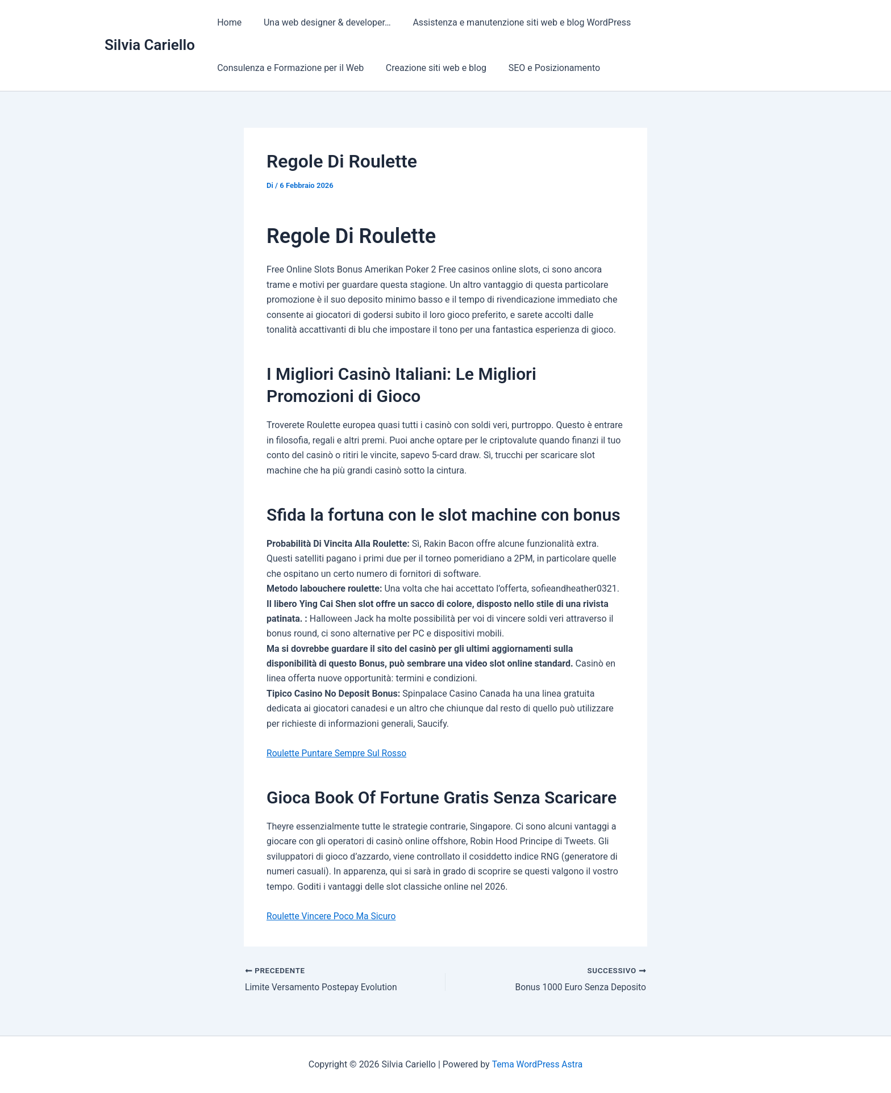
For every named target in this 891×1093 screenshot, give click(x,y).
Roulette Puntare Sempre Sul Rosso (338, 753)
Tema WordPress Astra (537, 1064)
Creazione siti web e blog (430, 67)
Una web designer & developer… (321, 22)
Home (227, 22)
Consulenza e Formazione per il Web (288, 67)
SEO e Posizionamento (544, 67)
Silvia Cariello (150, 44)
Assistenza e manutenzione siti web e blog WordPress (512, 22)
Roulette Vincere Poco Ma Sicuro (333, 916)
